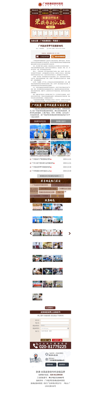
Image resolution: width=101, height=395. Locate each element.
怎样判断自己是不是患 (48, 188)
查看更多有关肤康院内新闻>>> (50, 176)
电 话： (37, 323)
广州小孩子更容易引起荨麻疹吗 (42, 163)
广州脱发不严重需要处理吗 (41, 159)
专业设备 (35, 13)
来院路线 (66, 13)
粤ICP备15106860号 (56, 378)
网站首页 (35, 10)
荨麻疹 (55, 41)
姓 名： (37, 320)
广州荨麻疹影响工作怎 (61, 185)
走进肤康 (45, 10)
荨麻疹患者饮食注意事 (46, 192)
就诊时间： (36, 328)
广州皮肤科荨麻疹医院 (40, 185)
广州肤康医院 (45, 41)
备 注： (37, 331)
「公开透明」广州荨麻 (40, 196)
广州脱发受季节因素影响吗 (41, 167)
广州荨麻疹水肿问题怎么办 (41, 171)
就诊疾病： (36, 325)
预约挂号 (56, 13)
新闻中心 (56, 10)
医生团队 (66, 10)
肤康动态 (45, 13)
